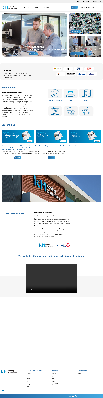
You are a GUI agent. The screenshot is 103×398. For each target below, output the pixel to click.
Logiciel (70, 118)
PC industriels (71, 100)
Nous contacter (52, 389)
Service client (86, 1)
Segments (46, 7)
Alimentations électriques (54, 100)
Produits (28, 369)
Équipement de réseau (86, 118)
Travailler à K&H (75, 1)
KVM (55, 118)
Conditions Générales (30, 389)
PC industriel (55, 368)
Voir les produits (75, 31)
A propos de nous (25, 7)
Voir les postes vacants (77, 54)
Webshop (74, 7)
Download (17, 157)
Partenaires (55, 7)
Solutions (36, 7)
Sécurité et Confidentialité (42, 389)
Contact (79, 366)
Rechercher (99, 7)
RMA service (80, 368)
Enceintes (86, 100)
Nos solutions (33, 54)
